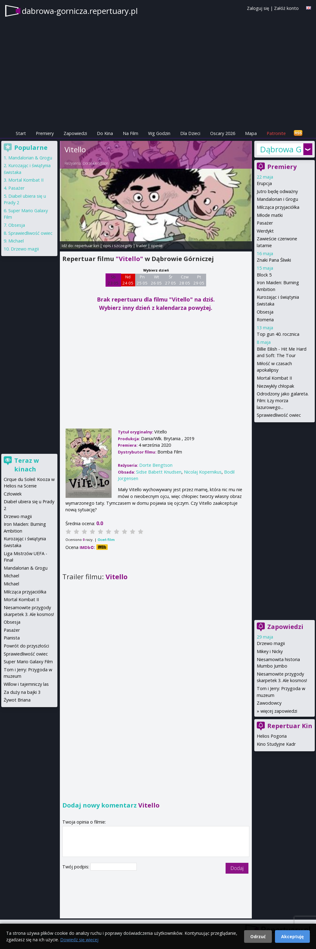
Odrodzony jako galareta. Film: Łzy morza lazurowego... (283, 400)
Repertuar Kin (289, 726)
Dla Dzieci (190, 133)
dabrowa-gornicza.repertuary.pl (80, 10)
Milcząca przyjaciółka (278, 207)
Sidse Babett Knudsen (158, 472)
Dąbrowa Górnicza (281, 149)
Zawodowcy (269, 703)
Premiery (45, 133)
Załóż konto (286, 8)
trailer (141, 245)
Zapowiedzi (75, 133)
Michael (16, 241)
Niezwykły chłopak (275, 386)
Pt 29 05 (198, 280)
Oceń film (106, 539)
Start (21, 133)
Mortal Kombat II (274, 378)
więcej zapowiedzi (278, 711)
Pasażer (265, 223)
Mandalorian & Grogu (30, 158)
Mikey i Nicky (270, 651)
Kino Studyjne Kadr (276, 744)
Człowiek (13, 494)
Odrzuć (258, 936)
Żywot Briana (17, 700)
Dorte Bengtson (95, 163)
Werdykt (265, 231)
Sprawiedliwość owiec (279, 415)
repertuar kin (87, 245)
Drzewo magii (271, 643)
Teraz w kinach (26, 464)
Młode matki (270, 215)
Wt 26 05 (156, 280)
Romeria (265, 320)
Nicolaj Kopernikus (203, 472)
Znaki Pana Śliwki (274, 260)
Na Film (130, 133)
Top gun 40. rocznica (278, 334)
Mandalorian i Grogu (277, 199)
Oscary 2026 (222, 133)
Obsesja (265, 312)
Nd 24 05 (128, 280)
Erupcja (264, 183)
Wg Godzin (159, 133)
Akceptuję (292, 936)
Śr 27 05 (170, 280)
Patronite (276, 133)
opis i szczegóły (117, 245)
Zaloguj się (258, 8)
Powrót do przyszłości (26, 646)
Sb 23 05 (113, 280)
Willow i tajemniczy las (26, 684)
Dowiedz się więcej (79, 940)
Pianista (12, 638)
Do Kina (105, 133)
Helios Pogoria (272, 736)
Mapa (251, 133)
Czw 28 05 (184, 280)
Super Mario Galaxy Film (28, 661)
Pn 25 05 (142, 280)
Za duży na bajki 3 (22, 692)
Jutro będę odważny (277, 191)
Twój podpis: (76, 867)
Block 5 (264, 275)
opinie (157, 245)
